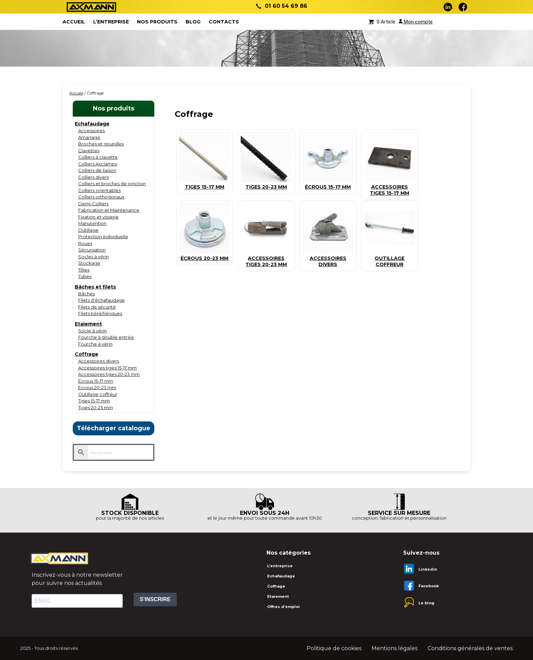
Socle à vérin (92, 330)
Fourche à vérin (95, 344)
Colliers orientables (99, 190)
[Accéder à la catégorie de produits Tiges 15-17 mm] (204, 184)
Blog (193, 22)
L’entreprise (111, 22)
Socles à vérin (93, 256)
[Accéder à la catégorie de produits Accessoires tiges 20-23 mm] (266, 258)
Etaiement (88, 324)
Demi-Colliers (93, 203)
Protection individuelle (103, 236)
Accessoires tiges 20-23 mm (109, 374)
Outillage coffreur (97, 394)
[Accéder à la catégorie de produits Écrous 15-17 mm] (328, 184)
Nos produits (157, 22)
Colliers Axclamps (97, 164)
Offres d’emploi (283, 606)
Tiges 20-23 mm (95, 407)
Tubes (84, 276)
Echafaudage (92, 124)
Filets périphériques (100, 313)
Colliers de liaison (97, 170)
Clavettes (88, 150)
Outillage (88, 230)
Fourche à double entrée (106, 337)
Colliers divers (93, 177)
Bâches (86, 293)
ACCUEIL (74, 22)
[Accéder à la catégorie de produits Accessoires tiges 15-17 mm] (389, 187)
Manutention (92, 223)
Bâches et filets (95, 287)
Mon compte (416, 22)
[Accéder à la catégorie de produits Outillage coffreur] (389, 258)
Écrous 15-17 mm (95, 381)
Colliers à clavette (98, 157)
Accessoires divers (98, 361)
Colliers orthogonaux (101, 196)
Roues (85, 243)
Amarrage (89, 137)
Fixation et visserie (98, 217)
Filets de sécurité (97, 307)
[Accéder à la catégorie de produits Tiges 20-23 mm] (266, 184)
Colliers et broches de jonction (112, 183)
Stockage (89, 263)
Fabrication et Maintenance (108, 210)
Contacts (224, 22)
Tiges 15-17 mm (94, 400)
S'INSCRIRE (155, 599)
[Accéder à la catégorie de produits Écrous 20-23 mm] (204, 255)
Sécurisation (92, 250)
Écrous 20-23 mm (97, 387)
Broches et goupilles (101, 143)
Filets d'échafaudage (101, 300)
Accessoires (91, 130)
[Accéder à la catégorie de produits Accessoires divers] (328, 258)
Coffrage (86, 354)
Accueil (76, 92)
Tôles (83, 270)
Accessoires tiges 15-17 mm (107, 367)
